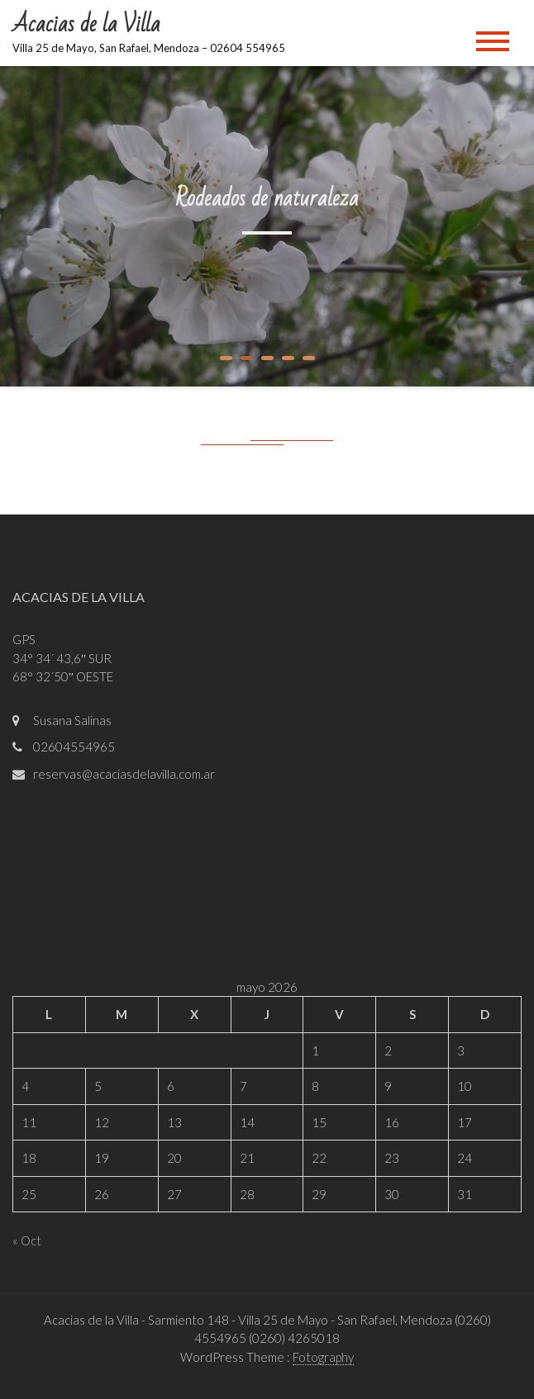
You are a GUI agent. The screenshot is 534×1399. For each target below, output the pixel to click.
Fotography (323, 1356)
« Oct (26, 1240)
